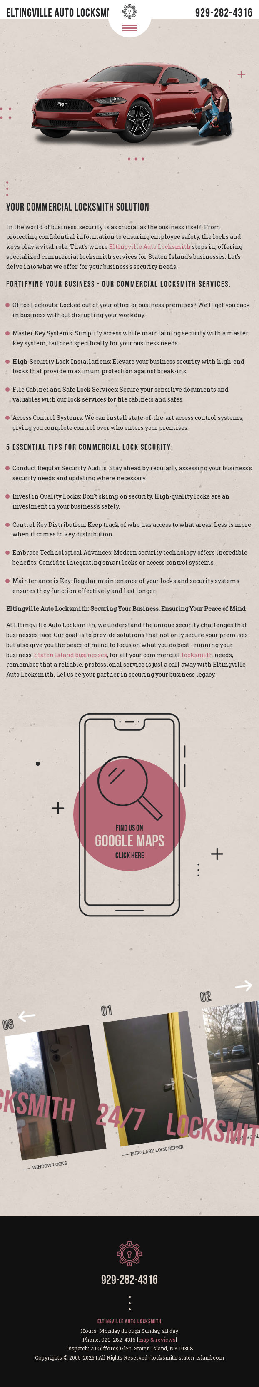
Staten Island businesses (70, 655)
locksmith (197, 655)
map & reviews (157, 1339)
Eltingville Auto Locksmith (150, 247)
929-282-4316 (224, 14)
